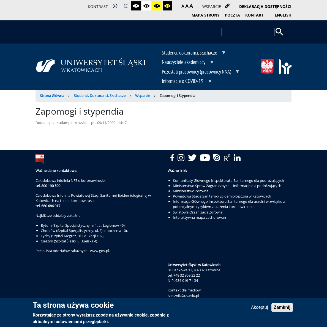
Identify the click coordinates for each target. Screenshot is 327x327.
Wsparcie (142, 95)
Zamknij (282, 308)
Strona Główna (52, 95)
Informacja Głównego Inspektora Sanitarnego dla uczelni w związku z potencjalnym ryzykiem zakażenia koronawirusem (229, 204)
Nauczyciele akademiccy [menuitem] (184, 62)
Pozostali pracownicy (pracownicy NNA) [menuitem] (197, 72)
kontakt (254, 15)
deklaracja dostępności (265, 6)
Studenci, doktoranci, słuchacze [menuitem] (190, 53)
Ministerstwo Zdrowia (190, 190)
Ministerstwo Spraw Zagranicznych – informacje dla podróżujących (227, 185)
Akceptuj (259, 308)
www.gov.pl (99, 250)
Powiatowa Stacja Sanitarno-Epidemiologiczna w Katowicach (222, 196)
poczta (232, 15)
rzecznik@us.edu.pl (183, 295)
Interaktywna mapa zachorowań (199, 217)
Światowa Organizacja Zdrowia (197, 212)
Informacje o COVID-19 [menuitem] (183, 81)
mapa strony (206, 15)
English (283, 15)
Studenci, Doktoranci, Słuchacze (100, 95)
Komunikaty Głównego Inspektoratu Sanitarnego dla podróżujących (228, 180)
